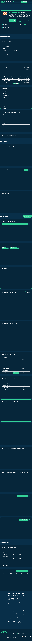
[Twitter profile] (30, 636)
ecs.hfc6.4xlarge (5, 560)
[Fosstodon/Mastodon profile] (29, 636)
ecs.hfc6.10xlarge (5, 565)
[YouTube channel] (27, 636)
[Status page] (23, 636)
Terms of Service (9, 637)
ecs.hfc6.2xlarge (5, 556)
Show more (16, 83)
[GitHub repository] (20, 636)
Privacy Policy (14, 637)
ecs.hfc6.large (5, 552)
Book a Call (24, 1)
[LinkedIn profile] (25, 636)
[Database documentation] (22, 636)
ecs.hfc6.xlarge (5, 554)
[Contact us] (18, 636)
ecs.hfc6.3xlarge (5, 558)
